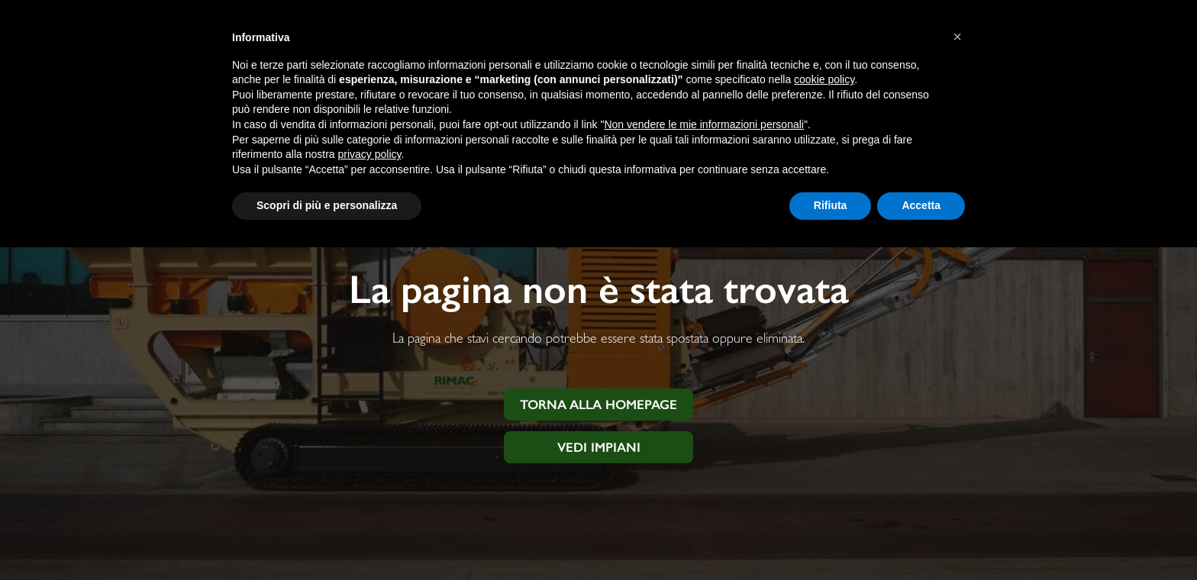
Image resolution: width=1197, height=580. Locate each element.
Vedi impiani (598, 447)
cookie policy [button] (824, 79)
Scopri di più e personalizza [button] (326, 205)
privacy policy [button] (370, 154)
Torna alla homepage (598, 404)
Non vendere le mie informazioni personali (703, 124)
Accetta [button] (921, 205)
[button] (957, 36)
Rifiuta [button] (830, 205)
